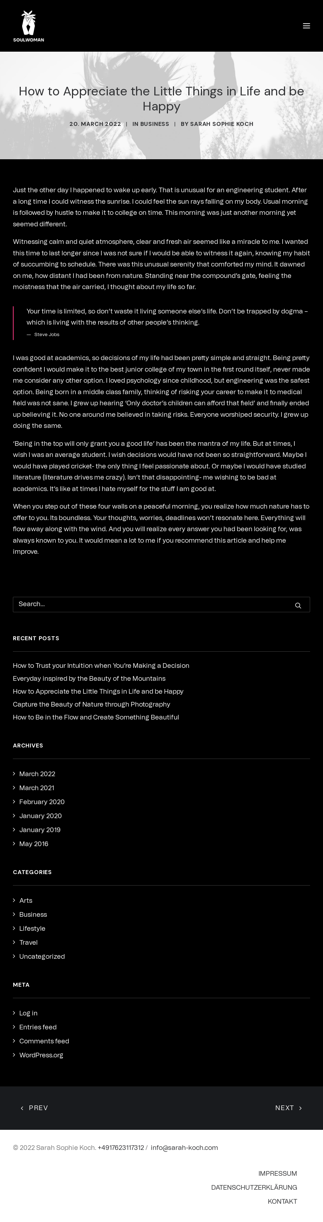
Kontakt (282, 1202)
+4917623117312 (121, 1148)
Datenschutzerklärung (254, 1188)
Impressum (278, 1174)
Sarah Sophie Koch (222, 124)
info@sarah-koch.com (184, 1148)
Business (154, 124)
